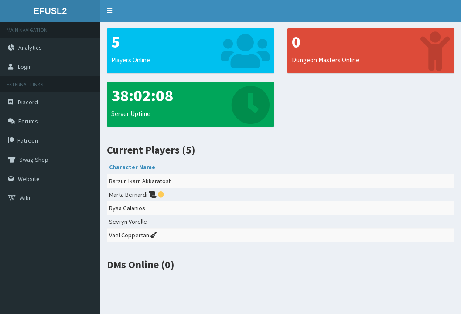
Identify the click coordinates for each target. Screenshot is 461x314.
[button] (109, 11)
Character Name (132, 167)
